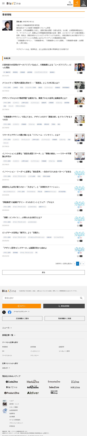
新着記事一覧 (9, 335)
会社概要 (12, 415)
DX (3, 351)
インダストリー (35, 351)
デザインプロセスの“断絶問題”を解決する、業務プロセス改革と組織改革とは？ (35, 98)
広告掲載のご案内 (22, 318)
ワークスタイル (31, 191)
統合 (59, 124)
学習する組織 (46, 176)
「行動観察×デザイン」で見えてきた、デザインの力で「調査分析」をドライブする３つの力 (37, 118)
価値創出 (52, 72)
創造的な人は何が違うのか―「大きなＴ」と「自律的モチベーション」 (31, 187)
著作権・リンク (14, 403)
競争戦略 (15, 252)
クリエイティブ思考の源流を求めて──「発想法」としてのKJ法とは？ (31, 83)
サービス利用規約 (14, 418)
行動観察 (22, 72)
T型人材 (40, 191)
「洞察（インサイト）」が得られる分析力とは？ (22, 217)
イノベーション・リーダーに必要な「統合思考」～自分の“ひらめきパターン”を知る (36, 172)
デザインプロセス (20, 106)
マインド (11, 106)
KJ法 (21, 87)
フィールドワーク (58, 237)
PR (36, 252)
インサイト (16, 102)
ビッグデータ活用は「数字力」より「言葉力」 (21, 233)
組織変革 (61, 347)
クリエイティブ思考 (31, 87)
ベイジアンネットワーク (41, 72)
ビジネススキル (32, 206)
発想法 (40, 87)
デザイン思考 (7, 87)
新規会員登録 (63, 306)
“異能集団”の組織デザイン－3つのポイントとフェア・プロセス (28, 202)
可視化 (53, 124)
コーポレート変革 (64, 351)
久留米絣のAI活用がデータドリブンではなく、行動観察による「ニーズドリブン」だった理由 (36, 66)
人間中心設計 (25, 102)
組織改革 (44, 102)
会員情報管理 (13, 409)
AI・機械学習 (7, 72)
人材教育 (15, 87)
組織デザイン (42, 206)
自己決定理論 (62, 191)
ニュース (7, 328)
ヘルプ (11, 399)
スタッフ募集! (13, 406)
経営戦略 (33, 347)
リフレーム (59, 102)
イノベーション (49, 87)
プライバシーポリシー (16, 422)
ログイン (21, 306)
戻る (43, 272)
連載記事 (6, 368)
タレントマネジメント (9, 191)
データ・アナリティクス (19, 176)
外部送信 (12, 425)
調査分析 (46, 124)
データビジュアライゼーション (36, 237)
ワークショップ (25, 139)
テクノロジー (34, 355)
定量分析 (49, 237)
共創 (5, 106)
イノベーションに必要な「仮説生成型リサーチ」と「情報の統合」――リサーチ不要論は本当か (36, 155)
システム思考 (31, 176)
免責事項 (12, 412)
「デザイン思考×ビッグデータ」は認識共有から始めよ (24, 248)
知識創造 (57, 87)
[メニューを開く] (3, 3)
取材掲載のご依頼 (64, 318)
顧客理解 (30, 72)
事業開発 (15, 72)
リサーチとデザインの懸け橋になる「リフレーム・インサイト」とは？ (31, 135)
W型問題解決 (66, 87)
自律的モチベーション (50, 191)
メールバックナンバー (22, 312)
